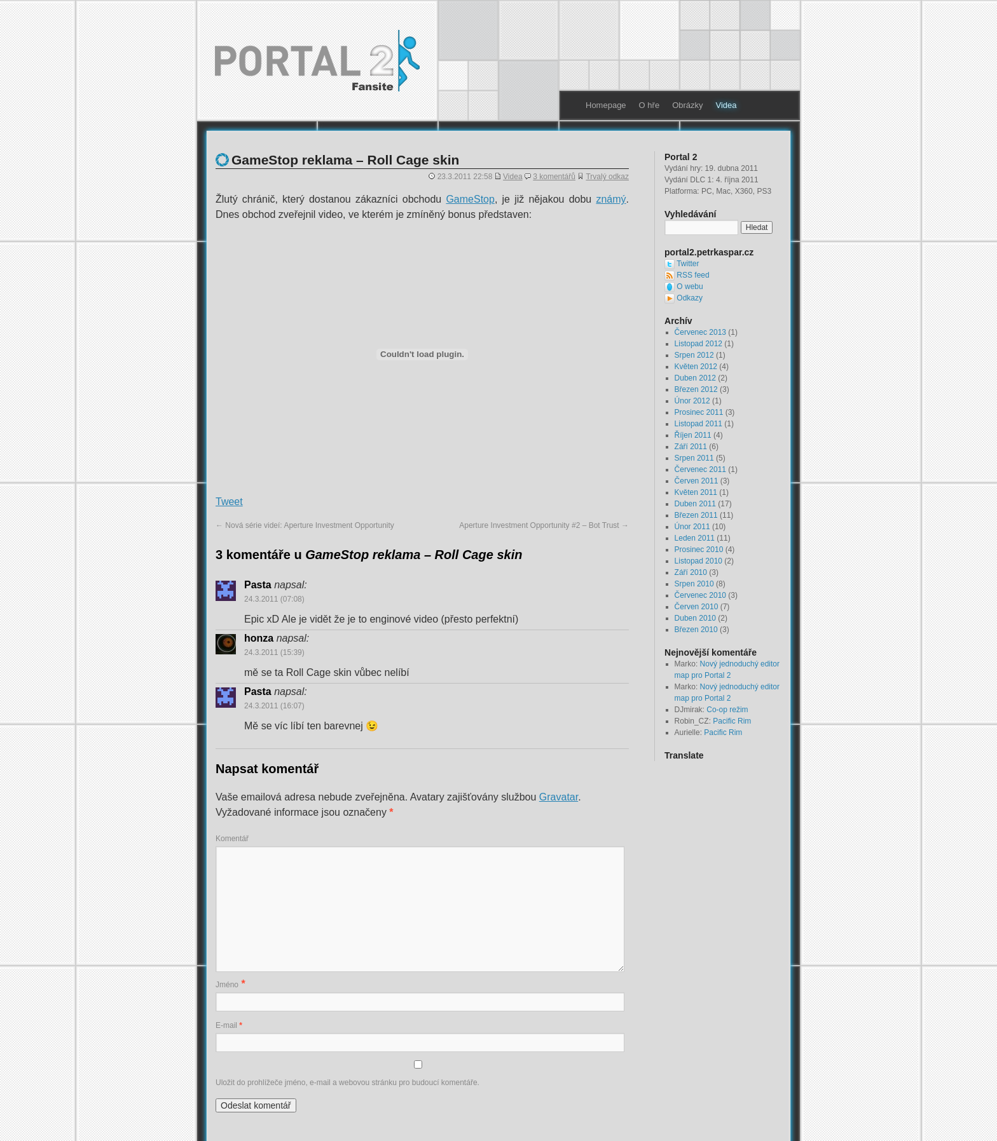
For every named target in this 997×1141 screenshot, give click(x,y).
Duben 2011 (695, 503)
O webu (690, 286)
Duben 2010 (695, 618)
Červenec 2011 (700, 469)
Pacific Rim (732, 721)
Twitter (688, 263)
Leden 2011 (695, 538)
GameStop (470, 199)
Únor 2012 (692, 400)
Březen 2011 (696, 515)
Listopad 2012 (698, 343)
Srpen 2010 (694, 583)
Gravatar (558, 797)
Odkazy (690, 298)
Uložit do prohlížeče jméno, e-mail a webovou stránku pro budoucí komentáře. (347, 1082)
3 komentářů (554, 176)
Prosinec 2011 (699, 412)
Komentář (232, 838)
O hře (649, 105)
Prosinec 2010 (699, 549)
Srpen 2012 (694, 355)
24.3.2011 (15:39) (274, 652)
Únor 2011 (692, 526)
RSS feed (693, 275)
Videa (726, 105)
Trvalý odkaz (607, 176)
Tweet (229, 501)
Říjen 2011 (693, 435)
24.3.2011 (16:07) (274, 705)
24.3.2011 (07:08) (274, 599)
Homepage (606, 105)
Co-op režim (727, 709)
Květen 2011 (696, 492)
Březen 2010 (696, 629)
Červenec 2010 (700, 595)
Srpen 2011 (694, 458)
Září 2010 (691, 572)
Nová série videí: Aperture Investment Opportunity (305, 525)
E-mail (229, 1025)
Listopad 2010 (698, 561)
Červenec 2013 (700, 332)
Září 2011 (691, 446)
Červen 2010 (697, 606)
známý (611, 199)
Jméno (227, 984)
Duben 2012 (695, 378)
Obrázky (687, 105)
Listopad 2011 (698, 423)
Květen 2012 (696, 366)
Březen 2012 (696, 389)
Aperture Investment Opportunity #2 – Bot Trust (544, 525)
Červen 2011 (697, 480)
